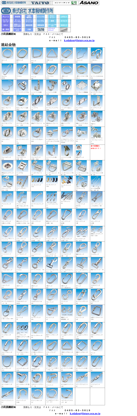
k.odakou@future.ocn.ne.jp (79, 40)
